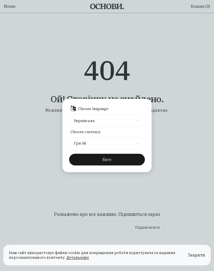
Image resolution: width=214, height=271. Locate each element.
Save (107, 159)
